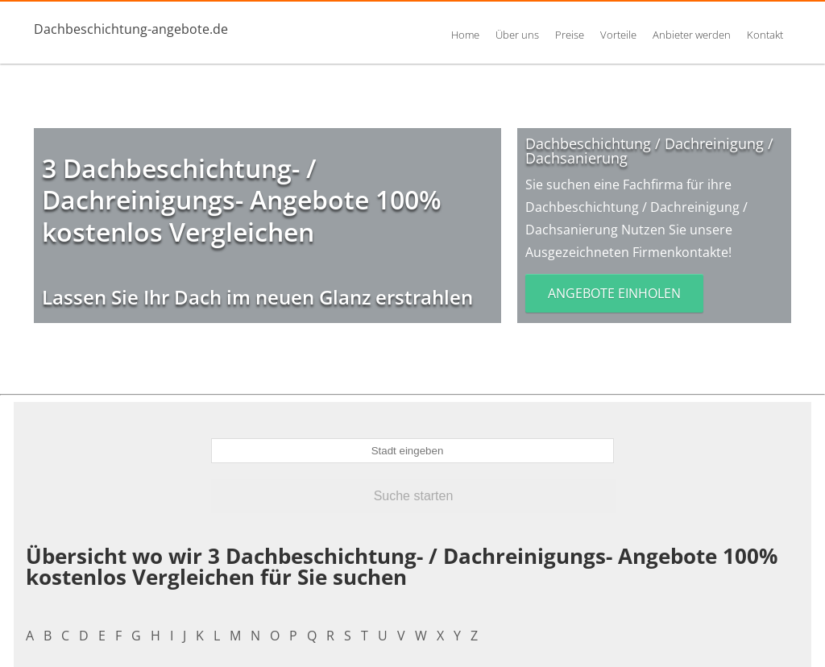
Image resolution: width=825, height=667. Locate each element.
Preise (569, 34)
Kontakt (765, 34)
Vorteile (618, 34)
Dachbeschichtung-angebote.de (131, 29)
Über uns (517, 34)
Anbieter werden (692, 34)
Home (465, 34)
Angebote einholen (614, 293)
